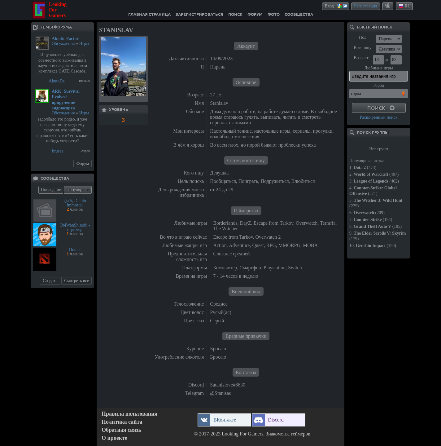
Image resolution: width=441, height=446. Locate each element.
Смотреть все (76, 280)
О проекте (114, 438)
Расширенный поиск (378, 117)
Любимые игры (378, 68)
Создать (50, 280)
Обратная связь (121, 430)
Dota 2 (75, 249)
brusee (57, 151)
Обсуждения (63, 43)
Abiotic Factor (65, 38)
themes (388, 6)
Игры (84, 43)
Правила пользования (129, 414)
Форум (82, 163)
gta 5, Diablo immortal (74, 202)
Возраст (361, 57)
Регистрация (365, 6)
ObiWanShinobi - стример (74, 227)
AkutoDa (56, 81)
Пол (362, 37)
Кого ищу (363, 47)
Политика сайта (122, 422)
